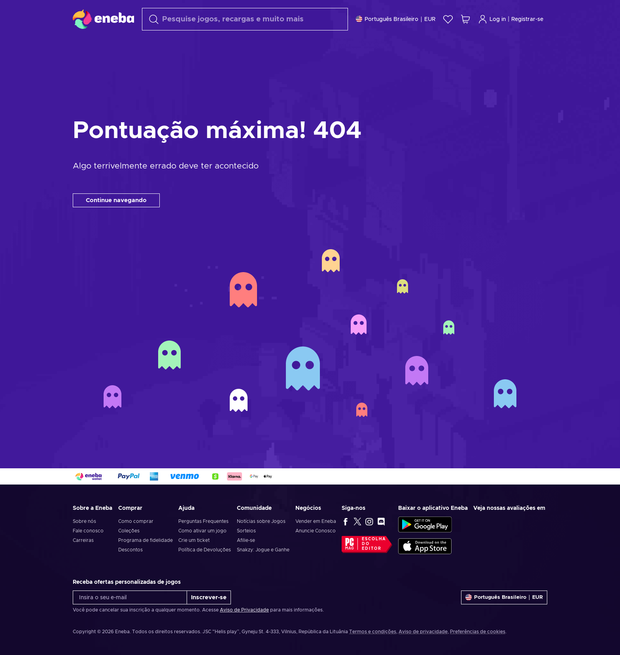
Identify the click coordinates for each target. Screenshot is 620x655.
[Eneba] (103, 18)
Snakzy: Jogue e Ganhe (263, 549)
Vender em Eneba (315, 521)
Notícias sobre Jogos (261, 521)
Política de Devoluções (204, 549)
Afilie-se (246, 540)
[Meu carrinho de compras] (465, 19)
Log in (492, 19)
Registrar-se (527, 19)
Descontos (130, 549)
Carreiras (83, 540)
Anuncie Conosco (315, 530)
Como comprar (135, 521)
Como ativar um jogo (202, 530)
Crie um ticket (194, 540)
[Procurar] (245, 19)
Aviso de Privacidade (244, 610)
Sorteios (246, 530)
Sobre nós (84, 521)
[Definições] (395, 19)
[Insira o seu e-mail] (130, 597)
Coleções (129, 530)
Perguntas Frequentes (203, 521)
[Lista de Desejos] (448, 19)
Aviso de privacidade (423, 631)
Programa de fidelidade (145, 540)
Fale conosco (88, 530)
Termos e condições (372, 631)
